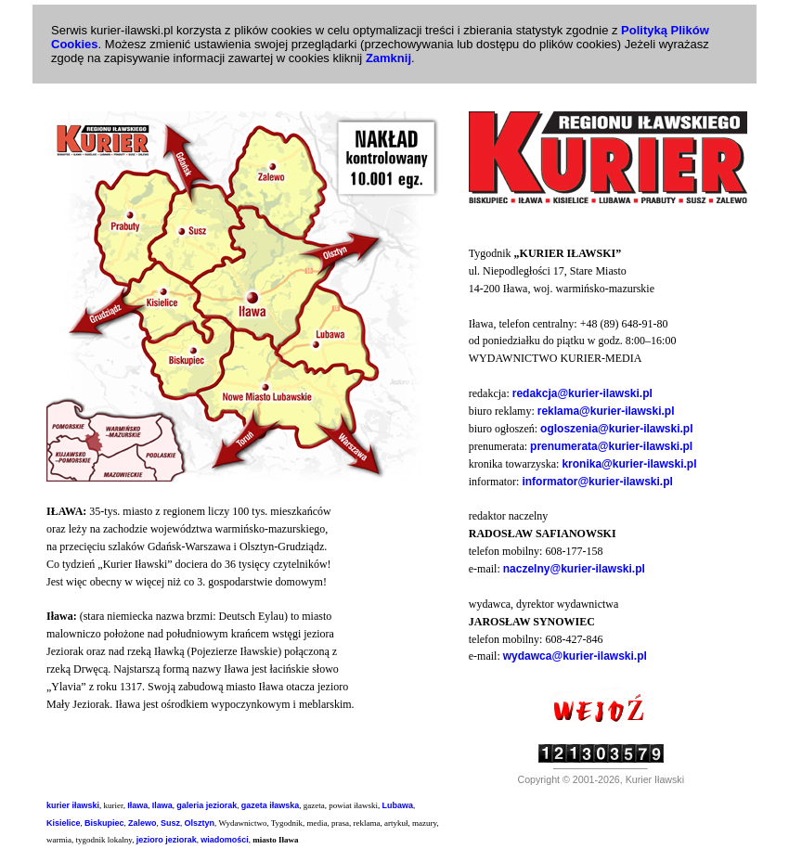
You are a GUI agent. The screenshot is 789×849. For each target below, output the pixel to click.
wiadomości (224, 839)
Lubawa (398, 805)
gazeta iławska (270, 805)
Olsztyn (200, 823)
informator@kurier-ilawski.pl (597, 481)
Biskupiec (104, 823)
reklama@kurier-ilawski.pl (606, 411)
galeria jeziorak (206, 805)
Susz (170, 823)
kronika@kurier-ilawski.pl (629, 463)
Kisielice (63, 823)
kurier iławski (72, 805)
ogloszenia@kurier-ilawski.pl (616, 428)
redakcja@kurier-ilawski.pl (582, 393)
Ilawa (162, 805)
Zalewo (142, 823)
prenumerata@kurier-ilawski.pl (611, 446)
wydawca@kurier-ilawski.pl (575, 656)
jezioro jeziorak (166, 839)
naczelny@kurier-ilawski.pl (574, 568)
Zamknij (388, 58)
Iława (137, 805)
